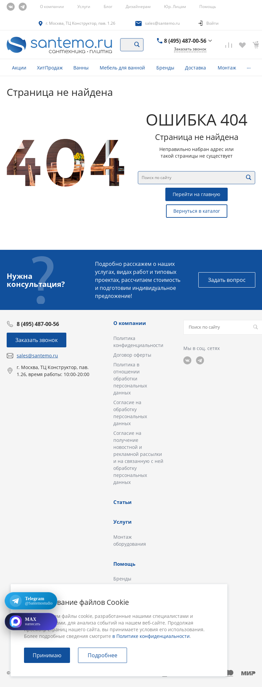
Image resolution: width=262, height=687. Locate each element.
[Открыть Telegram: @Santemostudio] (31, 601)
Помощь (207, 6)
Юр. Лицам (175, 6)
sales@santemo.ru (162, 23)
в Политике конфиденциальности (151, 636)
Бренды (122, 578)
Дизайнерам (138, 6)
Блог (108, 6)
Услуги (83, 6)
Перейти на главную (196, 194)
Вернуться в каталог (196, 211)
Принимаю (47, 655)
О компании (52, 6)
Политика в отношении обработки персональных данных (130, 378)
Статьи (122, 502)
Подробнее (102, 655)
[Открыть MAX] (31, 621)
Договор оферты (132, 355)
